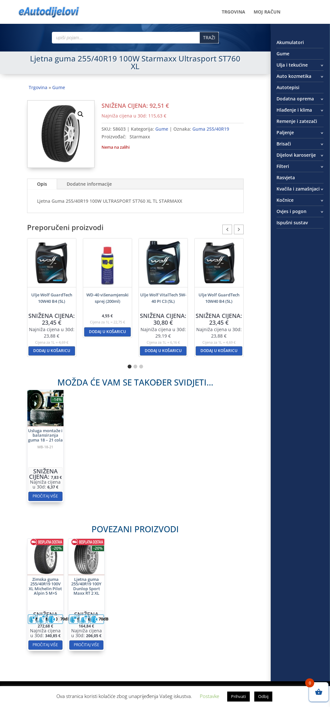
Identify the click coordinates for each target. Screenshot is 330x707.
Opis (42, 184)
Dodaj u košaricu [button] (51, 350)
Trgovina (233, 12)
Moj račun (267, 12)
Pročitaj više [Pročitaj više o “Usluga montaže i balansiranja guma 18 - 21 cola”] (84, 473)
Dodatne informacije (89, 184)
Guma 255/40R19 (210, 129)
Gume (58, 87)
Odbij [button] (263, 696)
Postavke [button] (209, 696)
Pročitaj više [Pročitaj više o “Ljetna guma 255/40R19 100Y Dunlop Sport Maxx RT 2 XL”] (108, 621)
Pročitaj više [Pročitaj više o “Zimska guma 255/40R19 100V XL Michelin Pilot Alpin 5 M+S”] (84, 621)
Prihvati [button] (238, 696)
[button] (80, 114)
